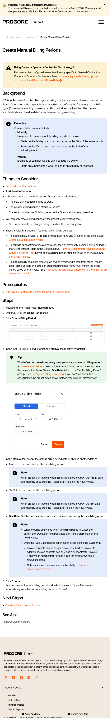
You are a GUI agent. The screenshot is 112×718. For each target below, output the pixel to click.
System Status (14, 700)
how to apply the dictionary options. (79, 76)
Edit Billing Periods (19, 256)
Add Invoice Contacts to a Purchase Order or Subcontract (38, 291)
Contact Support (16, 709)
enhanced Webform (28, 11)
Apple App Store (30, 714)
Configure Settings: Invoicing (48, 374)
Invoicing (30, 37)
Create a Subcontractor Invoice (26, 239)
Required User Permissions (21, 186)
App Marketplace (16, 704)
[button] (101, 22)
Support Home (13, 37)
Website (11, 695)
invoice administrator (32, 366)
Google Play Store (78, 714)
